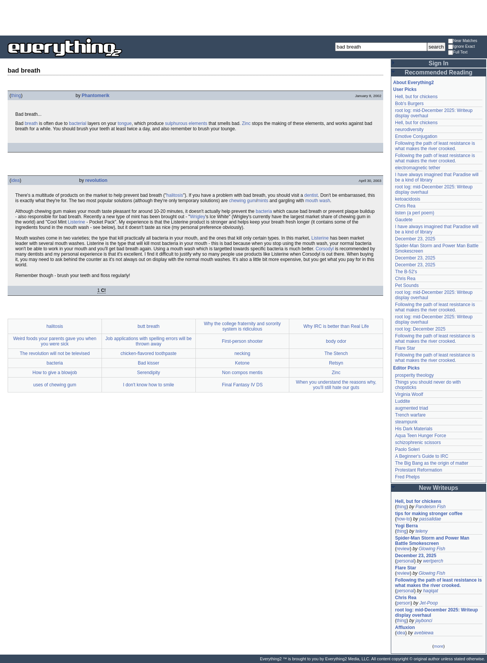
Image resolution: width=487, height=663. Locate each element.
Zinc (246, 123)
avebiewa (424, 632)
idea (15, 180)
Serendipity (148, 372)
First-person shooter (242, 341)
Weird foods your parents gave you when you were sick (54, 341)
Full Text (458, 52)
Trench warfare (410, 415)
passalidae (430, 519)
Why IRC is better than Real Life (336, 326)
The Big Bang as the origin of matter (431, 463)
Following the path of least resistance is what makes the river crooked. (435, 146)
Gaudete (404, 219)
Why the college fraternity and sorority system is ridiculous (242, 326)
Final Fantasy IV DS (242, 384)
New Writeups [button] (438, 488)
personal (405, 561)
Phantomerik (96, 95)
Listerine (76, 222)
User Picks (404, 89)
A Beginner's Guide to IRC (421, 456)
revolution (96, 180)
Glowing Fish (432, 548)
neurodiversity (409, 129)
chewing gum (242, 200)
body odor (336, 341)
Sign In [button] (438, 63)
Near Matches (462, 41)
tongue (125, 123)
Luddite (402, 401)
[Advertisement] (243, 17)
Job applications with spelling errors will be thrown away (148, 341)
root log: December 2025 (420, 329)
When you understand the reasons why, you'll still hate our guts (336, 384)
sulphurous (176, 123)
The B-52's (406, 271)
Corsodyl (325, 248)
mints (262, 200)
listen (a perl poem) (414, 213)
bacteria (264, 211)
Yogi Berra (406, 525)
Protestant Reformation (418, 470)
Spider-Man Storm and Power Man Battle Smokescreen (432, 540)
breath (31, 123)
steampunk (406, 422)
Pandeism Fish (430, 506)
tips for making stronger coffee (429, 513)
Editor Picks (406, 368)
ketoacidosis (407, 199)
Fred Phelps (407, 477)
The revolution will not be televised (55, 353)
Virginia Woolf (409, 394)
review (403, 548)
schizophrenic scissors (418, 442)
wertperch (433, 561)
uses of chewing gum (54, 384)
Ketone (242, 363)
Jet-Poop (428, 603)
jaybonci (423, 620)
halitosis (174, 195)
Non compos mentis (242, 372)
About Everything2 (413, 82)
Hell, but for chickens (416, 96)
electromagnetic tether (417, 167)
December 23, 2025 (415, 239)
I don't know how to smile (148, 384)
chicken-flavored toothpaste (149, 353)
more (438, 646)
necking (242, 353)
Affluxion (405, 627)
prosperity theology (414, 375)
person (404, 603)
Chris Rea (405, 206)
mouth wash (317, 200)
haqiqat (430, 590)
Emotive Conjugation (416, 136)
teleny (421, 531)
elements (198, 123)
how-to (403, 519)
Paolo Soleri (407, 449)
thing (16, 95)
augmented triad (411, 408)
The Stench (336, 353)
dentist (311, 195)
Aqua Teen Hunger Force (420, 435)
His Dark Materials (413, 428)
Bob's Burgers (409, 103)
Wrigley (197, 216)
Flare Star (405, 348)
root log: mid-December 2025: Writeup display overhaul (436, 612)
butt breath (148, 326)
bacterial (77, 123)
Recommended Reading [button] (438, 72)
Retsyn (336, 363)
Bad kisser (148, 363)
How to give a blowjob (54, 372)
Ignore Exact (461, 46)
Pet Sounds (407, 285)
